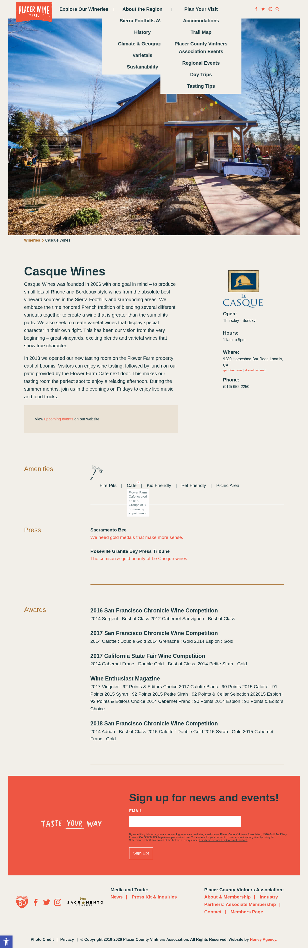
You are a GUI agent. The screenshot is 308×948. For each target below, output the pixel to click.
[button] (6, 942)
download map (255, 370)
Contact (212, 911)
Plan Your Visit (201, 9)
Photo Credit (42, 939)
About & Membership (227, 896)
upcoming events (58, 419)
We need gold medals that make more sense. (136, 537)
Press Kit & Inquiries (154, 896)
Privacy (67, 939)
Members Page (247, 911)
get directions (233, 370)
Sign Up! (141, 853)
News (117, 896)
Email (135, 811)
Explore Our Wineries (83, 9)
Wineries (34, 240)
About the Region (142, 9)
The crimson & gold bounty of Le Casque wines (138, 558)
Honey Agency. (263, 939)
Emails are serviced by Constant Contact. (223, 840)
